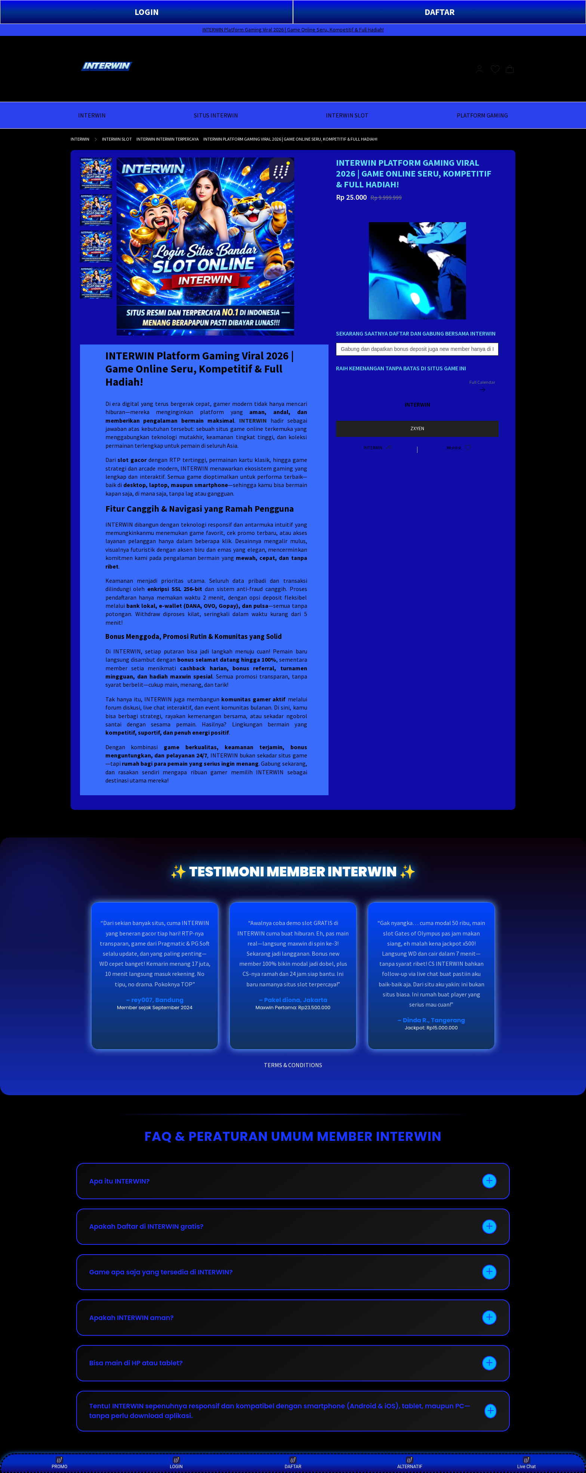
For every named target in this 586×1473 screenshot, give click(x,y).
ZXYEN (417, 428)
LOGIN (147, 11)
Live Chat (526, 1462)
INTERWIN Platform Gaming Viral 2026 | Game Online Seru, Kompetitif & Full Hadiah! (293, 29)
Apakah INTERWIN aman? (133, 1322)
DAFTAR (440, 11)
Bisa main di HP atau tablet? (138, 1369)
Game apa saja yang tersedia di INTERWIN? (163, 1275)
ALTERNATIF (409, 1462)
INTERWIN (80, 139)
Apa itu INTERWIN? (121, 1181)
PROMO (59, 1462)
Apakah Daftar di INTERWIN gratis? (148, 1228)
